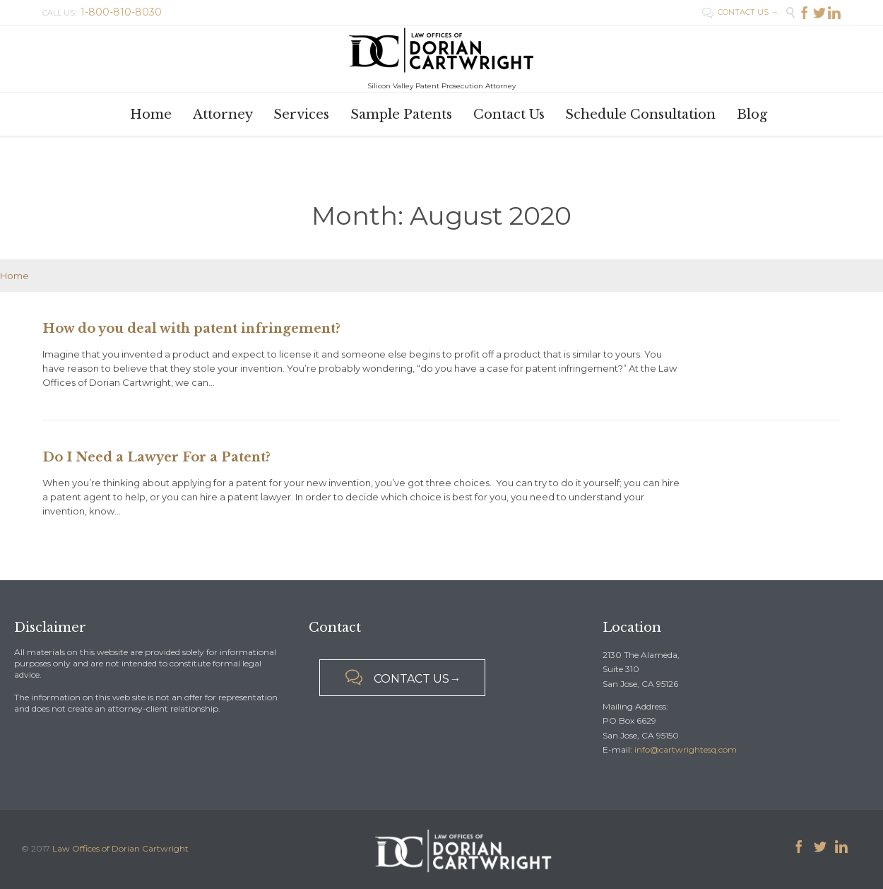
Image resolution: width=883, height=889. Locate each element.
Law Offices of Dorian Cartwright (120, 848)
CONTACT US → (740, 12)
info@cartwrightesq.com (685, 749)
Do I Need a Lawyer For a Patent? (156, 457)
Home (14, 275)
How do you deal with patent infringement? (191, 328)
